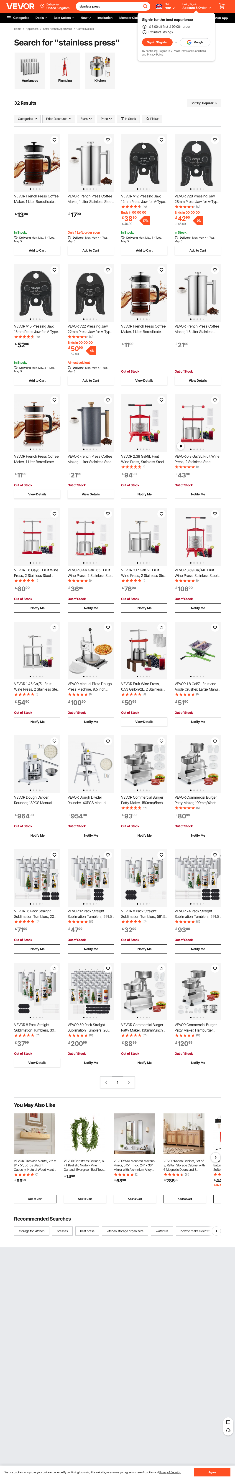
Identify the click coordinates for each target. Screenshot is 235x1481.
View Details (144, 380)
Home (17, 28)
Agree (212, 1472)
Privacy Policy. (155, 54)
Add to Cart (37, 250)
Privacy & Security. (170, 1472)
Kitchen (100, 80)
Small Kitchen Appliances (57, 28)
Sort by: (196, 103)
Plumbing (65, 80)
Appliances (32, 28)
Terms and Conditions (193, 51)
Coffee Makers (85, 28)
